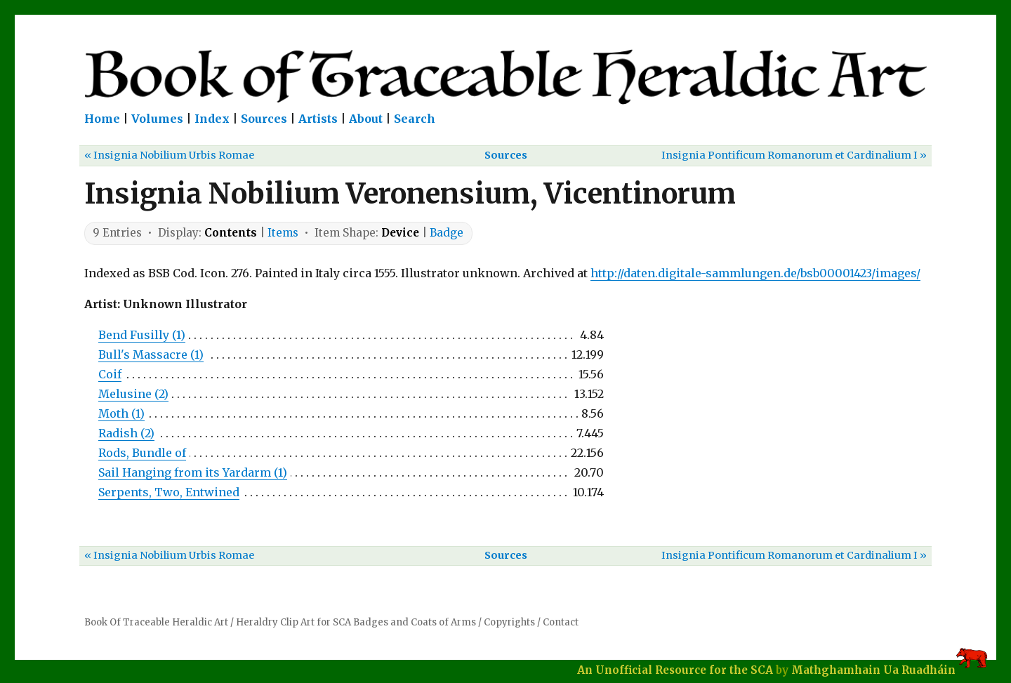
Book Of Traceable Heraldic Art (156, 622)
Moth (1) (121, 413)
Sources (264, 119)
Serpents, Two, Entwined (168, 492)
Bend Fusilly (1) (141, 335)
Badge (446, 232)
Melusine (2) (133, 394)
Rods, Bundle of (142, 453)
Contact (561, 622)
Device (400, 232)
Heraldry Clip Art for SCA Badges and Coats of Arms (356, 622)
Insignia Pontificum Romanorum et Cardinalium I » (794, 155)
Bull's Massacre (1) (151, 354)
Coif (109, 374)
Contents (230, 232)
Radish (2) (126, 433)
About (366, 119)
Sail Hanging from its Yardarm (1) (192, 472)
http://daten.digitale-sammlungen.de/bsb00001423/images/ (755, 273)
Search (414, 119)
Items (282, 232)
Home (102, 119)
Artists (318, 119)
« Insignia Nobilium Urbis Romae (169, 155)
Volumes (157, 119)
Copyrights (509, 622)
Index (212, 119)
